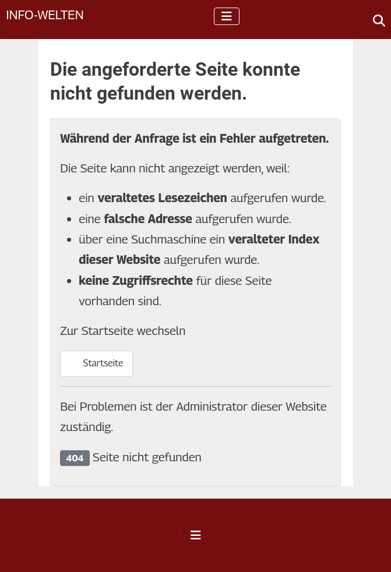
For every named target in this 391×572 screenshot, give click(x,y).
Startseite (96, 363)
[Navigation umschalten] (226, 16)
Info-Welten (44, 14)
